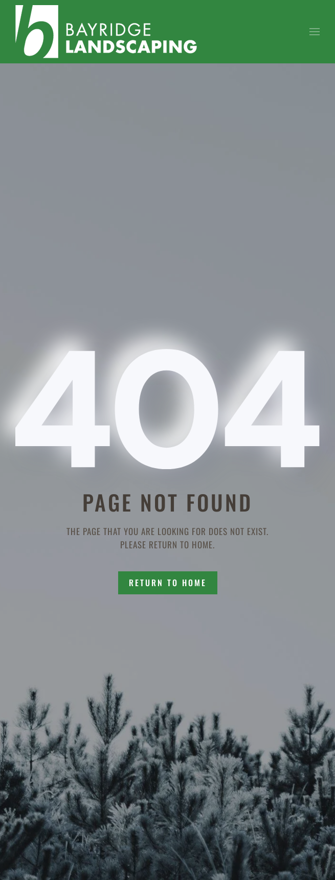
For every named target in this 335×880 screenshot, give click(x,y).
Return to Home (168, 582)
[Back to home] (106, 31)
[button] (314, 31)
